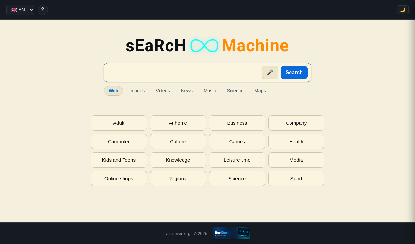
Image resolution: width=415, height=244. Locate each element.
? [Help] (42, 9)
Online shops (118, 178)
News (187, 90)
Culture (178, 141)
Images (137, 90)
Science (235, 90)
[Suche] (183, 72)
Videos (163, 90)
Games (237, 141)
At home (178, 123)
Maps (260, 90)
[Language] (20, 10)
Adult (118, 123)
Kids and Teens (119, 160)
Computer (119, 141)
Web (113, 90)
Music (210, 90)
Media (296, 160)
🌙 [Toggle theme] (403, 9)
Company (296, 123)
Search (294, 72)
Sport (296, 178)
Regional (178, 178)
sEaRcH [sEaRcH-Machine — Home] (207, 45)
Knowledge (178, 160)
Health (296, 141)
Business (237, 123)
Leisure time (237, 160)
